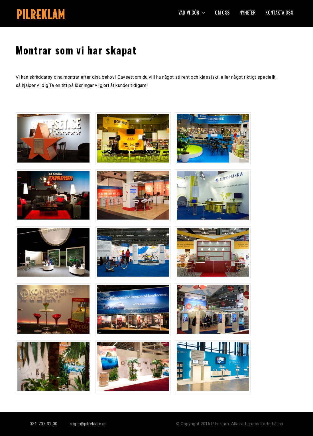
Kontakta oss (279, 12)
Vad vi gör (189, 12)
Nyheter (247, 12)
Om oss (222, 12)
